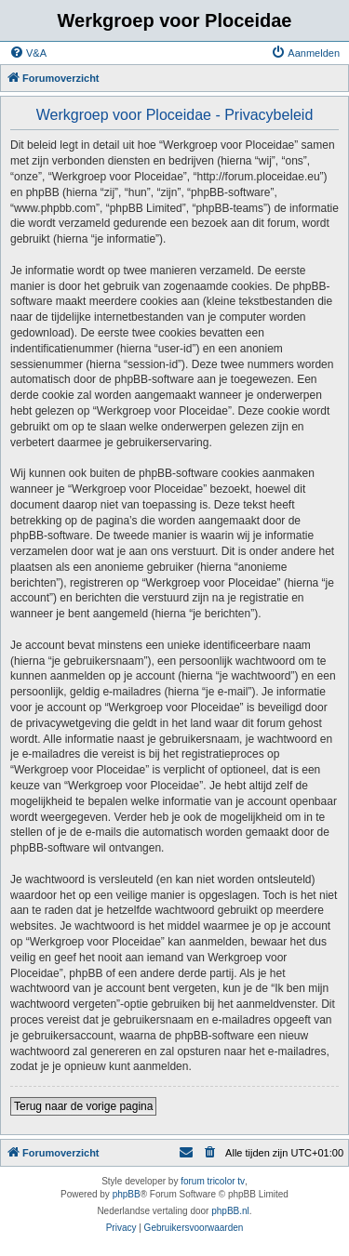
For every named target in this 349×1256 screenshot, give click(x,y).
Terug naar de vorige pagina (83, 1106)
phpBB (127, 1194)
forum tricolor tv (213, 1181)
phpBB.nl (230, 1211)
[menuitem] (28, 53)
